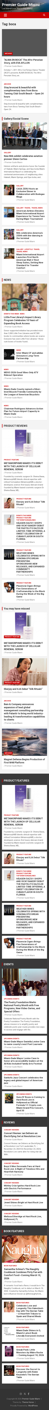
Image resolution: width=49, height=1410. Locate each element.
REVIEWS (9, 1122)
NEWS (7, 279)
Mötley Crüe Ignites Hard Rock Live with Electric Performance (22, 1187)
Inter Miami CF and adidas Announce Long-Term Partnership (29, 356)
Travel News (37, 208)
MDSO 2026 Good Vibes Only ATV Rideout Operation (21, 373)
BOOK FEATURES (14, 1231)
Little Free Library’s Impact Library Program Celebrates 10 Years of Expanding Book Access (22, 320)
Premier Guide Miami (21, 4)
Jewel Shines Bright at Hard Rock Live (23, 1202)
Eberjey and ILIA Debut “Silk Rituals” (23, 689)
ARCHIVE (8, 53)
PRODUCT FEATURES (16, 780)
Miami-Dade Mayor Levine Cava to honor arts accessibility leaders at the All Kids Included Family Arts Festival (23, 1061)
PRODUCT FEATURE (11, 460)
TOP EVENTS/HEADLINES (26, 520)
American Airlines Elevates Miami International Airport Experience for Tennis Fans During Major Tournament (30, 214)
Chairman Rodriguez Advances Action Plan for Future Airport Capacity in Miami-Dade (23, 411)
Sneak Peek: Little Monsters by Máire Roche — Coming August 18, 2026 (30, 1352)
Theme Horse (28, 1402)
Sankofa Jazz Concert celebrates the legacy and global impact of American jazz (23, 1080)
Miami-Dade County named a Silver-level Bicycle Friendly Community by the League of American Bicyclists (22, 392)
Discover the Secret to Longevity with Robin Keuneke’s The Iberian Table (28, 1373)
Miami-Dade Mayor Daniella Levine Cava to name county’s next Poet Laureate (24, 1042)
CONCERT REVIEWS (11, 1130)
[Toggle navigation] (5, 15)
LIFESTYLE (28, 249)
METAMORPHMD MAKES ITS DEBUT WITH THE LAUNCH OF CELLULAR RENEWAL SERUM (23, 466)
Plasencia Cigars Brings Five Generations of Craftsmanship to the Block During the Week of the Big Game (30, 591)
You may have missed (17, 608)
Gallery (7, 153)
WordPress (33, 1405)
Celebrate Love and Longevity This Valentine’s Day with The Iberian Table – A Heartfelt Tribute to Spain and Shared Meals (29, 1311)
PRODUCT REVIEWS (15, 425)
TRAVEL (27, 208)
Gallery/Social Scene (16, 118)
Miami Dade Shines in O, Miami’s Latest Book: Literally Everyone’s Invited (30, 1333)
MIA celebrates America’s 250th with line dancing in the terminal (29, 236)
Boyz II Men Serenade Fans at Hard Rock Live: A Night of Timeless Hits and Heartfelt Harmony (24, 1169)
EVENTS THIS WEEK (11, 314)
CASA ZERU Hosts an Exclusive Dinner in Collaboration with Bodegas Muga (30, 192)
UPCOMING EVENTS (11, 999)
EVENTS (9, 964)
